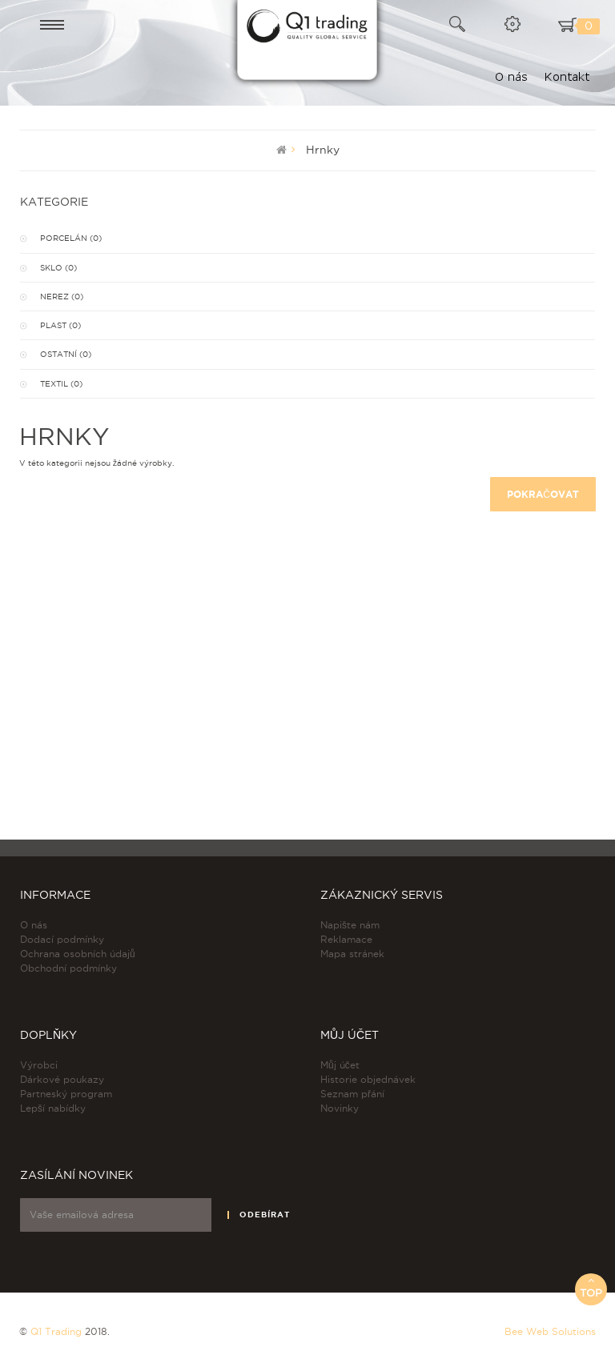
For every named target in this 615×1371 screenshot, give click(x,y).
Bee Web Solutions (550, 1331)
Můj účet (340, 1065)
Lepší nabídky (53, 1108)
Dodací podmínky (62, 939)
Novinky (339, 1108)
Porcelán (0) (71, 238)
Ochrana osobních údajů (77, 953)
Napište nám (350, 925)
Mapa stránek (352, 953)
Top (591, 1286)
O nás (33, 925)
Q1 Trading (56, 1331)
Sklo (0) (58, 267)
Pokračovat (543, 494)
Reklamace (346, 939)
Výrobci (39, 1065)
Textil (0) (61, 383)
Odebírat (264, 1214)
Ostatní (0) (65, 354)
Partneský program (66, 1093)
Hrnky (323, 149)
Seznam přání (352, 1093)
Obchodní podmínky (68, 968)
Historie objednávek (368, 1079)
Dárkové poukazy (62, 1079)
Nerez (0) (61, 296)
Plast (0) (60, 325)
